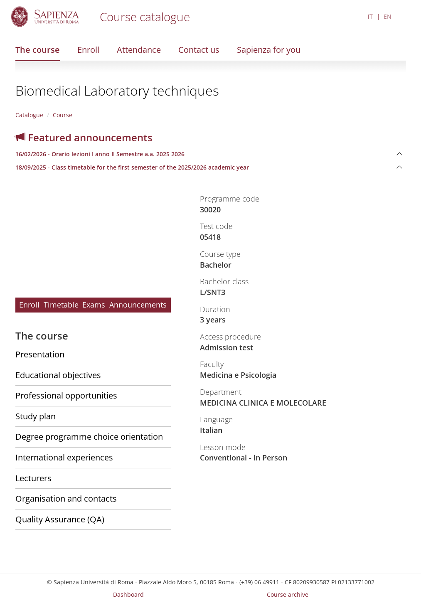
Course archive (287, 594)
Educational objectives (58, 375)
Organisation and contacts (66, 498)
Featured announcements (84, 137)
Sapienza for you (268, 49)
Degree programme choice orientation (89, 436)
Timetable (61, 305)
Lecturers (33, 478)
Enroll (88, 49)
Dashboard (128, 594)
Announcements (138, 305)
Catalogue (29, 115)
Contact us (198, 49)
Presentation (39, 354)
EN (387, 16)
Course (62, 115)
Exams (93, 305)
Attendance (139, 49)
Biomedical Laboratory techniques (117, 90)
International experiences (64, 457)
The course (37, 49)
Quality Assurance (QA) (59, 519)
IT (370, 16)
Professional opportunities (66, 395)
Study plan (35, 416)
